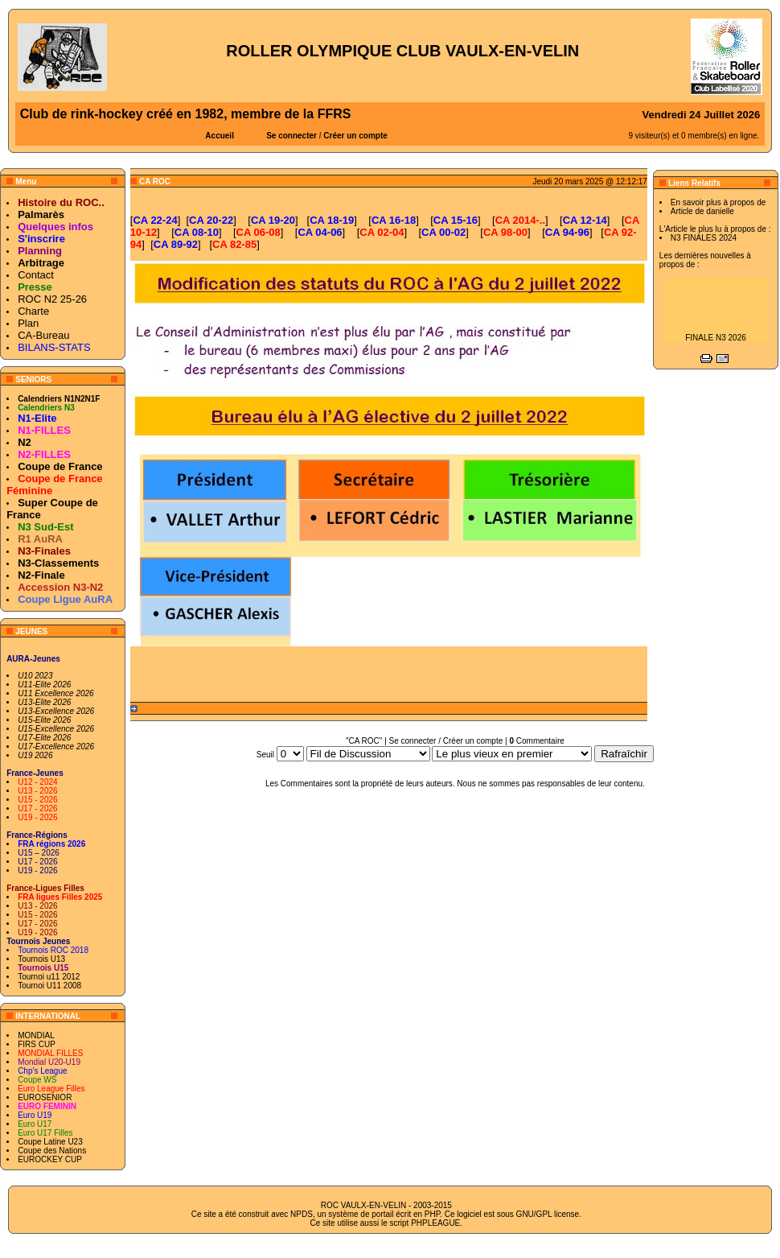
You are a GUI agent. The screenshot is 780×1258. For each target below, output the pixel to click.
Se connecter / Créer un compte (446, 740)
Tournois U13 (41, 959)
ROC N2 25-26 (52, 299)
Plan (28, 323)
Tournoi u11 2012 (49, 976)
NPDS (301, 1214)
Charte (33, 311)
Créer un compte (355, 135)
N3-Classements (58, 563)
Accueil (219, 135)
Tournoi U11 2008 (49, 985)
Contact (36, 275)
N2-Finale (41, 575)
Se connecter (291, 135)
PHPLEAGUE (435, 1223)
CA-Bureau (43, 335)
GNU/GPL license (548, 1214)
